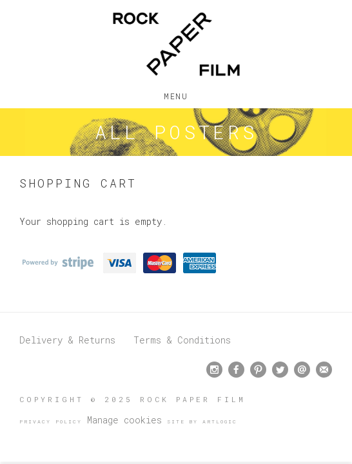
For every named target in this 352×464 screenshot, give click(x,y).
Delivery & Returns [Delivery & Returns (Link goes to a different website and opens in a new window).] (67, 340)
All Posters (176, 131)
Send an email (302, 370)
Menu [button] (176, 93)
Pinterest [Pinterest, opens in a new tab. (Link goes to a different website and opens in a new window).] (258, 370)
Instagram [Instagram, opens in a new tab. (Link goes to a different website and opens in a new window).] (214, 370)
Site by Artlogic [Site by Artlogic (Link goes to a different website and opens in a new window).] (202, 421)
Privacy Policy (50, 421)
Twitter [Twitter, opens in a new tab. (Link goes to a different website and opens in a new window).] (280, 370)
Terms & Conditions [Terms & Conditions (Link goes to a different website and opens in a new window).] (182, 340)
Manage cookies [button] (124, 420)
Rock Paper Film (176, 44)
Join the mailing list (324, 370)
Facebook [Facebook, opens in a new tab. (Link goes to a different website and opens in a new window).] (236, 370)
